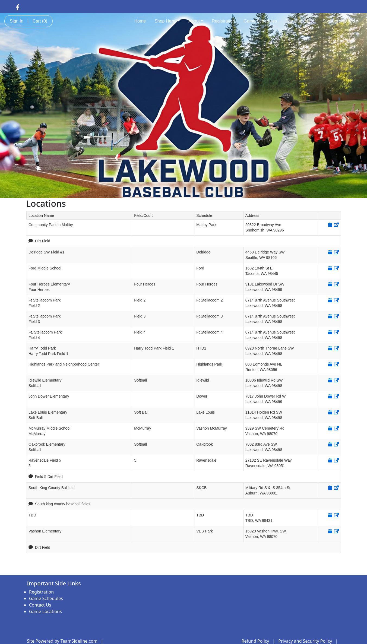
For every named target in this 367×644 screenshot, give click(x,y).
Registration (223, 21)
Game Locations (45, 611)
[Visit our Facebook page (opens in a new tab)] (17, 7)
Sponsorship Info (340, 21)
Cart (40, 21)
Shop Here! (167, 21)
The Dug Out (300, 21)
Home (140, 21)
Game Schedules (260, 21)
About (195, 21)
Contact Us (40, 605)
